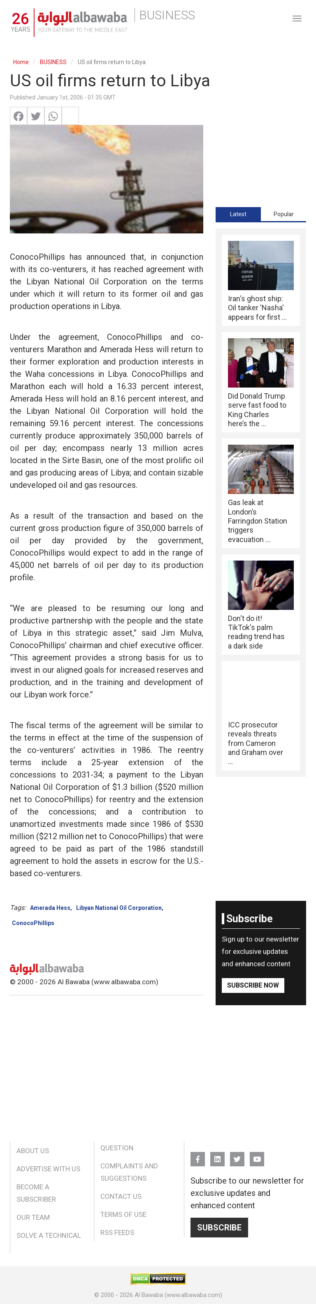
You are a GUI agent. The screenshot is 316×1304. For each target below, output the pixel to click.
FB (198, 1155)
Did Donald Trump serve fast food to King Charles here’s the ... (257, 410)
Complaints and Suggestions (129, 1172)
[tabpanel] (261, 502)
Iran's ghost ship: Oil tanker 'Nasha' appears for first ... (257, 307)
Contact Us (121, 1196)
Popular (284, 214)
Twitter (237, 1155)
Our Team (33, 1217)
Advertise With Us (48, 1169)
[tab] (238, 214)
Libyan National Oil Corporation (119, 908)
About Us (32, 1151)
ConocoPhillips (33, 923)
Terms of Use (123, 1214)
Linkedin (217, 1155)
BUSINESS (53, 62)
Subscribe (219, 1227)
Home (21, 62)
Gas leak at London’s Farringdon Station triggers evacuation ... (257, 520)
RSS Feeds (117, 1232)
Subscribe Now (253, 985)
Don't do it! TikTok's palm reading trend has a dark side (256, 632)
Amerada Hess (50, 908)
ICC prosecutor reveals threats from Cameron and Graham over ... (255, 743)
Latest (238, 214)
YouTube (257, 1155)
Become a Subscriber (36, 1193)
